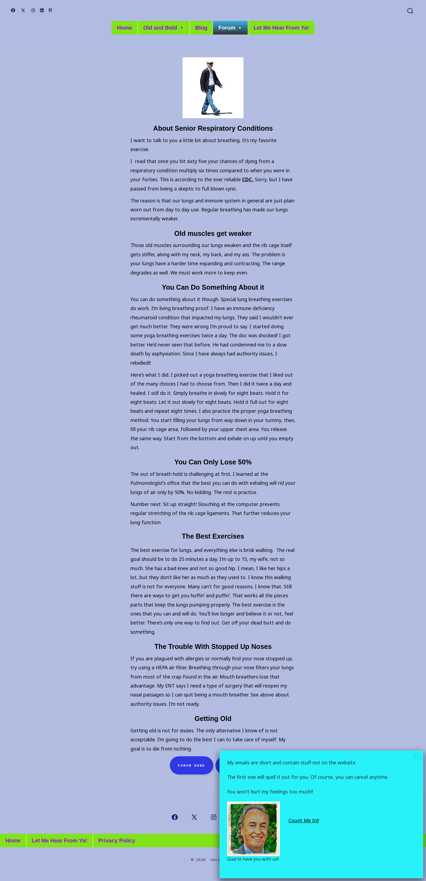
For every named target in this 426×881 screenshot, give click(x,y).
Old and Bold (163, 28)
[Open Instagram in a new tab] (33, 10)
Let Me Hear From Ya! (281, 28)
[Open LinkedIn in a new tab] (41, 10)
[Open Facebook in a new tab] (13, 10)
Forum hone (191, 765)
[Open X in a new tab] (23, 10)
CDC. (247, 179)
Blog (201, 28)
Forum (230, 28)
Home (124, 28)
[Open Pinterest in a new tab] (50, 10)
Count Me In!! (304, 820)
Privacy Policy (116, 840)
